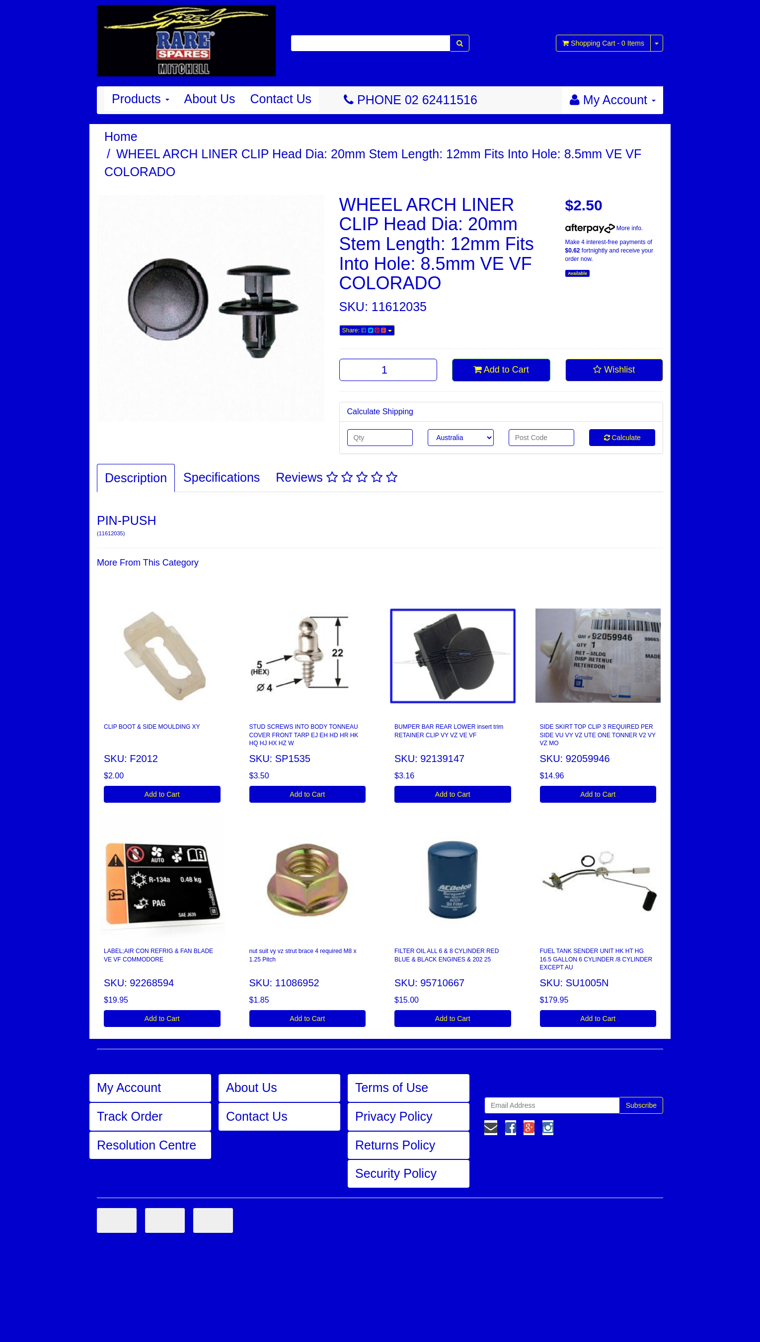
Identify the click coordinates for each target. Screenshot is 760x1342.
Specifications (221, 477)
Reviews (336, 477)
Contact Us (280, 99)
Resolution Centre (146, 1145)
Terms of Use (391, 1087)
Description (136, 478)
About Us (209, 99)
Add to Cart (501, 370)
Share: (367, 330)
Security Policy (396, 1173)
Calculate (622, 438)
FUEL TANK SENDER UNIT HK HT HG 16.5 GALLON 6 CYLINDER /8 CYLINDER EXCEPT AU (596, 959)
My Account (129, 1087)
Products (140, 99)
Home (121, 136)
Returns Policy (395, 1145)
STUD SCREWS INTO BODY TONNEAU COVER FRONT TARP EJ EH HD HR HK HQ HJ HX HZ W (304, 735)
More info (603, 228)
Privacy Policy (394, 1116)
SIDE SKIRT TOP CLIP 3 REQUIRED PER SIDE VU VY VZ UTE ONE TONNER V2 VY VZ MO (598, 735)
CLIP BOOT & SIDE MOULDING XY (152, 726)
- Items (603, 43)
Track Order (129, 1116)
